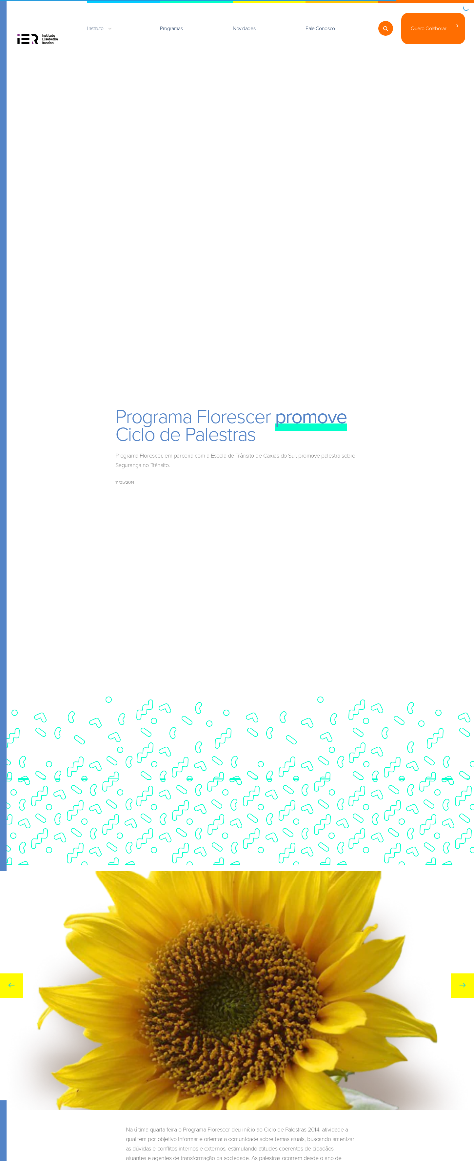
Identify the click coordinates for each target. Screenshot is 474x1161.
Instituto (95, 28)
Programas (171, 28)
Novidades (244, 28)
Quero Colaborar (428, 28)
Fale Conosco (320, 28)
